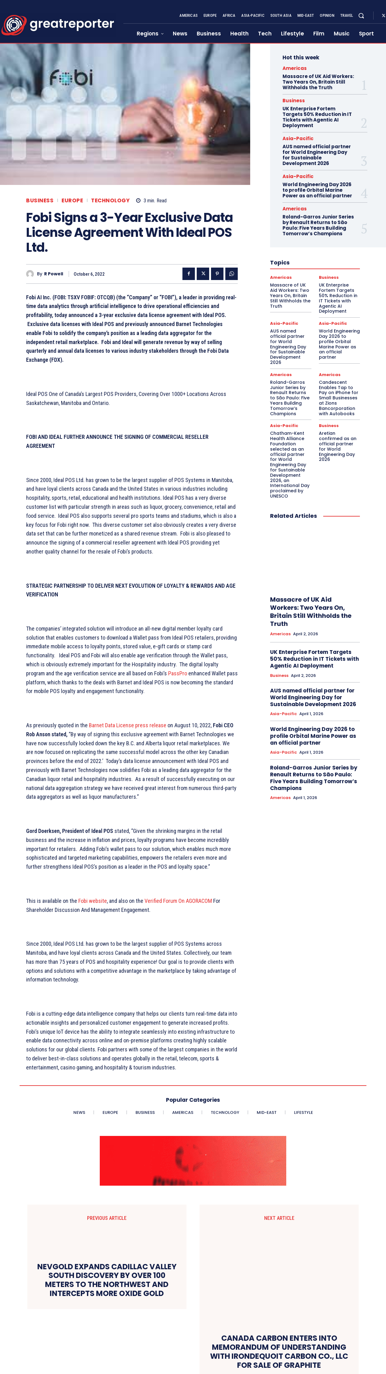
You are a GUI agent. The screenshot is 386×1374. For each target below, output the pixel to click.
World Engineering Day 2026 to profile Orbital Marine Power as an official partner (317, 190)
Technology (110, 200)
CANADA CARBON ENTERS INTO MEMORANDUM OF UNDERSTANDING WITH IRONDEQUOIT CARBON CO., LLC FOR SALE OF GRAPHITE (279, 1286)
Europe (72, 200)
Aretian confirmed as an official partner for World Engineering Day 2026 (337, 446)
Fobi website (92, 901)
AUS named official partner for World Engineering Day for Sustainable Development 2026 (317, 155)
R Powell (53, 274)
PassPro (177, 673)
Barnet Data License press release (127, 725)
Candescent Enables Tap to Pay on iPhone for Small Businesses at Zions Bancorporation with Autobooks (338, 398)
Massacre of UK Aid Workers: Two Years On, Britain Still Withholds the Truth (318, 82)
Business (39, 200)
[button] (361, 15)
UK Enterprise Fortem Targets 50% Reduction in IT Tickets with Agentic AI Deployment (317, 117)
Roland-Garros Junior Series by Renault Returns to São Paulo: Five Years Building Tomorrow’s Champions (318, 225)
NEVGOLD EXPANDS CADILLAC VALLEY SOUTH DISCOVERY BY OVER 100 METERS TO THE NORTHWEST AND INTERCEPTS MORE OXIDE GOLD (107, 1286)
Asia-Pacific (298, 138)
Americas (295, 68)
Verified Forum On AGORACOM (178, 901)
